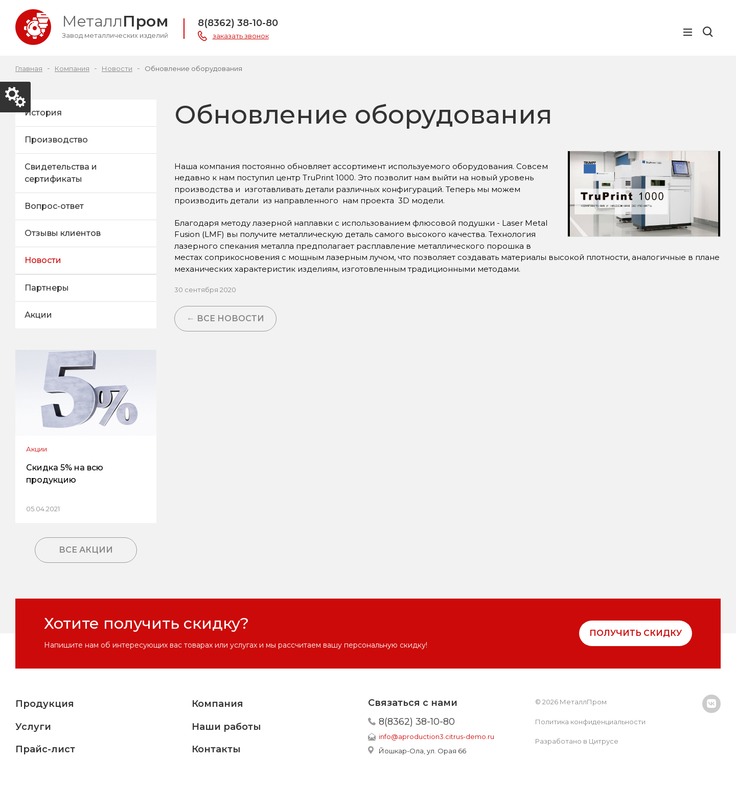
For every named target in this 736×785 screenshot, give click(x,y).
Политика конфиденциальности (590, 722)
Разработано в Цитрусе (576, 741)
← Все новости (225, 318)
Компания (217, 703)
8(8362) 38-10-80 (238, 23)
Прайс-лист (45, 749)
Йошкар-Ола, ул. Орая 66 (422, 751)
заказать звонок (241, 36)
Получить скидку (635, 633)
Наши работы (226, 726)
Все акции (86, 550)
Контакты (216, 749)
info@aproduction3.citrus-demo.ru (436, 736)
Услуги (33, 726)
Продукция (44, 703)
